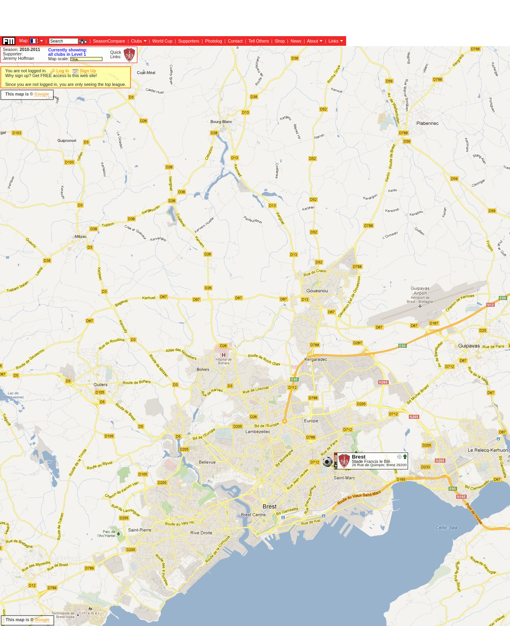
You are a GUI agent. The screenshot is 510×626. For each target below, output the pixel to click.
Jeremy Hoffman (18, 58)
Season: (21, 49)
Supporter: (13, 53)
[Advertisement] (146, 82)
